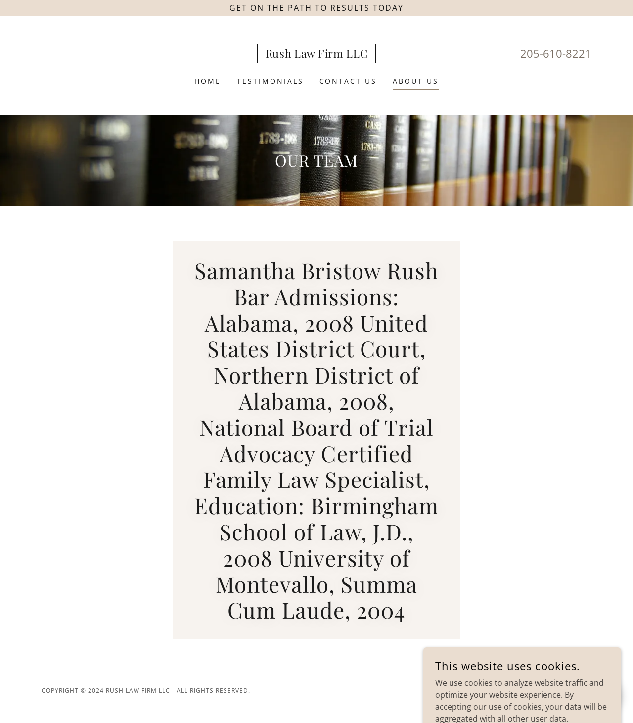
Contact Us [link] (348, 81)
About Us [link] (416, 81)
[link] (316, 54)
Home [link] (207, 81)
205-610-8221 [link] (555, 53)
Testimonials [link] (270, 81)
